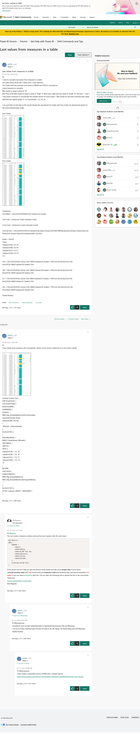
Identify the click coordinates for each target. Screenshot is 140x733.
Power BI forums (8, 41)
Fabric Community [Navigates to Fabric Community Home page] (23, 17)
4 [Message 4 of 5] (18, 640)
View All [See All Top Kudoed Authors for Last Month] (100, 194)
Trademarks (135, 718)
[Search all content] (111, 27)
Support (91, 17)
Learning (82, 17)
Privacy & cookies (112, 718)
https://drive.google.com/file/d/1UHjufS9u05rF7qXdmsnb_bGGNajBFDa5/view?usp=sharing (50, 678)
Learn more (6, 10)
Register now (74, 34)
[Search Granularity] (76, 27)
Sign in (120, 22)
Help (127, 22)
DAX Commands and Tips (70, 41)
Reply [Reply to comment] (85, 506)
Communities (64, 17)
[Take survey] (104, 101)
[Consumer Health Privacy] (28, 726)
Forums (36, 17)
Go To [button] (135, 23)
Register (112, 22)
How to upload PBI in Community (19, 582)
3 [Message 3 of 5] (13, 592)
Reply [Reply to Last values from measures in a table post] (85, 307)
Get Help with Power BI (42, 41)
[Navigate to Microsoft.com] (6, 17)
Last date (39, 302)
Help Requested (27, 302)
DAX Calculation (14, 302)
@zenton (12, 533)
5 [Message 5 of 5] (23, 685)
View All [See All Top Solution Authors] (100, 149)
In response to (13, 526)
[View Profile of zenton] (10, 64)
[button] (70, 55)
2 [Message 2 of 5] (8, 501)
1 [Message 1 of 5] (8, 307)
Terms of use (124, 718)
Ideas (54, 17)
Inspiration (45, 17)
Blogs (74, 17)
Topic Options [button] (83, 55)
